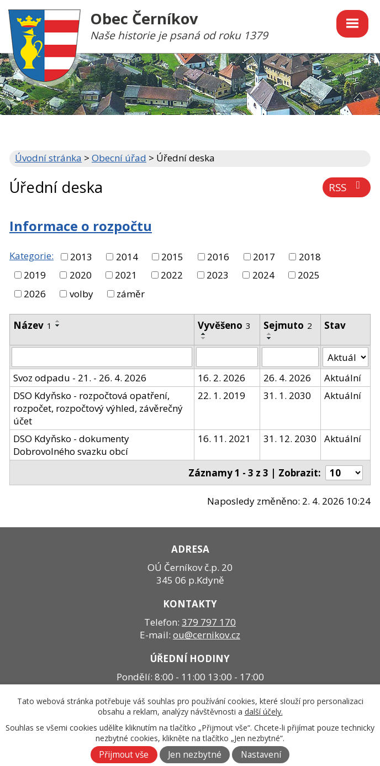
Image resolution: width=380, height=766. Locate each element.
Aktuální (342, 377)
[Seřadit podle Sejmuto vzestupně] (269, 334)
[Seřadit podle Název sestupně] (58, 325)
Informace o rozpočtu (80, 226)
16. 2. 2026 (221, 377)
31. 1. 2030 (287, 395)
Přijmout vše (124, 754)
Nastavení (261, 754)
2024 (263, 275)
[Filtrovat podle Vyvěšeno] (227, 357)
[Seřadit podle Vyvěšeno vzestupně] (204, 334)
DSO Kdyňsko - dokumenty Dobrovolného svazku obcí (71, 445)
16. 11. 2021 (224, 438)
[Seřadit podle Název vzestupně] (58, 321)
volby (81, 293)
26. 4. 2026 (287, 377)
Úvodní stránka (48, 157)
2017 (264, 256)
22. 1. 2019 (221, 395)
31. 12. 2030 (289, 438)
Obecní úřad (119, 157)
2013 (81, 256)
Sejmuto (287, 325)
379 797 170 (209, 622)
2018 (310, 256)
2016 (218, 256)
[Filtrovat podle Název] (102, 357)
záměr (131, 293)
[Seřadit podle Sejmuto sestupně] (269, 338)
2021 (126, 275)
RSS (347, 187)
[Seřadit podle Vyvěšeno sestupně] (204, 338)
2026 (35, 293)
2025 (309, 275)
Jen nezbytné (194, 754)
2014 (127, 256)
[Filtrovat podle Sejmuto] (290, 357)
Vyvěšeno (224, 325)
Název (32, 325)
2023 (218, 275)
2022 (172, 275)
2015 (172, 256)
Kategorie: (31, 255)
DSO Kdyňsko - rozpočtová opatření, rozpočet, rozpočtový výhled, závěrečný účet (98, 408)
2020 (81, 275)
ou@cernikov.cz (206, 634)
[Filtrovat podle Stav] (345, 357)
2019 (35, 275)
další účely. (264, 711)
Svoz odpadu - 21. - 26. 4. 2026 (79, 377)
